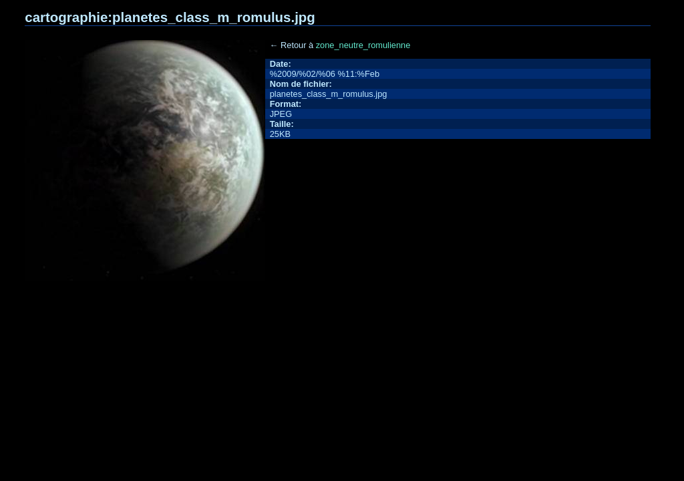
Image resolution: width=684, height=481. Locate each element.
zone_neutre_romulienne (363, 45)
